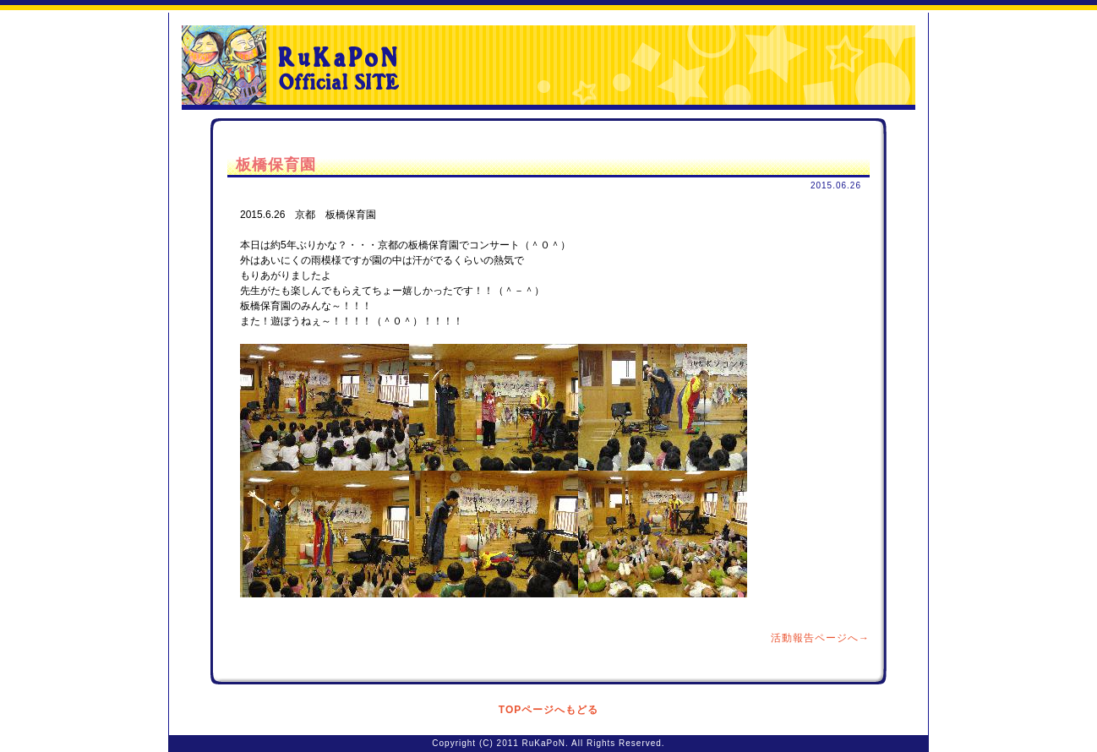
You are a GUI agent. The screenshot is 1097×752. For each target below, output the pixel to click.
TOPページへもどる (548, 710)
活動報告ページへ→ (820, 638)
